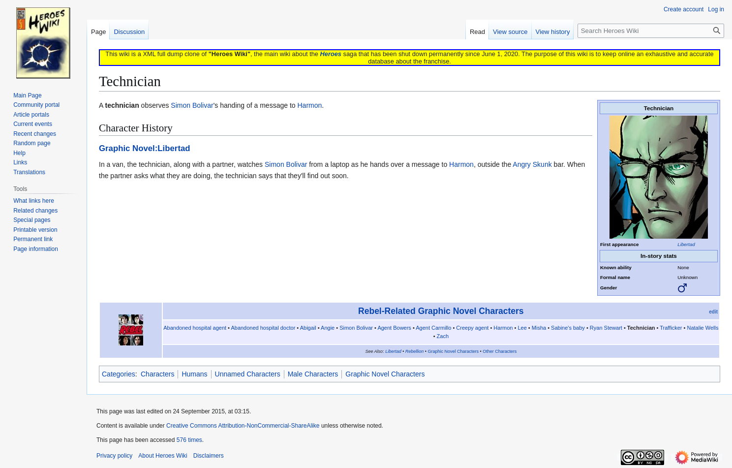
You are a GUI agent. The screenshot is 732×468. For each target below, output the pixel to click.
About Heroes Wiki (162, 455)
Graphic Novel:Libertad (144, 148)
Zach (443, 336)
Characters (157, 374)
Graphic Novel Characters (453, 351)
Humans (194, 374)
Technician (641, 328)
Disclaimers (208, 455)
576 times (189, 440)
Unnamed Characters (247, 374)
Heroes (330, 54)
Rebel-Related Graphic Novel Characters (441, 311)
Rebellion (414, 351)
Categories (118, 374)
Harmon (309, 105)
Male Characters (313, 374)
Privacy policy (114, 455)
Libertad (686, 244)
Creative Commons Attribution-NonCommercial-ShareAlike (242, 425)
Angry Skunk (532, 164)
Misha (539, 328)
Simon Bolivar (192, 105)
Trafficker (671, 328)
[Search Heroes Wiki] (651, 31)
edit (713, 311)
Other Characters (500, 351)
